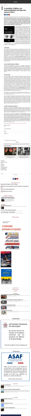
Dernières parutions (15, 217)
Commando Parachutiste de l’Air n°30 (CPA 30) (6, 191)
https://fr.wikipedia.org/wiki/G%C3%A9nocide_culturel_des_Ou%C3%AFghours (15, 123)
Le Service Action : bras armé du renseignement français (8, 189)
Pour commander (8, 42)
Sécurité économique (4, 167)
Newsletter (15, 290)
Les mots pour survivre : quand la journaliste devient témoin (8, 305)
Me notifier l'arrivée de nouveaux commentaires (10, 140)
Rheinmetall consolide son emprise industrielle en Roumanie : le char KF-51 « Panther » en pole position (8, 198)
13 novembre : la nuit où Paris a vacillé (5, 384)
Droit (1, 163)
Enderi (15, 1)
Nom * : (5, 126)
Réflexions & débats (3, 169)
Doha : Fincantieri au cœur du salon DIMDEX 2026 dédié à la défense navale (10, 389)
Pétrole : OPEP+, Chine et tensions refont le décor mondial (8, 210)
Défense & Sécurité (3, 162)
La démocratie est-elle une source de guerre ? (6, 310)
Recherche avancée (15, 174)
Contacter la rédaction (15, 289)
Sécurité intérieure (3, 168)
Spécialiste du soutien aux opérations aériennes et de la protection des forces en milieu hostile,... (14, 399)
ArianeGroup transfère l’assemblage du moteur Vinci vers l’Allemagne (9, 184)
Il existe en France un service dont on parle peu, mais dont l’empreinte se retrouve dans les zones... (15, 408)
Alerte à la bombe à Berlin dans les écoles (6, 205)
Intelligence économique (8, 195)
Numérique (2, 164)
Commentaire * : (6, 133)
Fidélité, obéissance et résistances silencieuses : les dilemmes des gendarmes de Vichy (24, 157)
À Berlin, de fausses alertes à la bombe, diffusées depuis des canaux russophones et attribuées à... (14, 206)
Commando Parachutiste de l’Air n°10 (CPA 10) (7, 403)
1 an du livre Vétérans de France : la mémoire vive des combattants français (10, 157)
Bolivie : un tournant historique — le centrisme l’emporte (8, 212)
